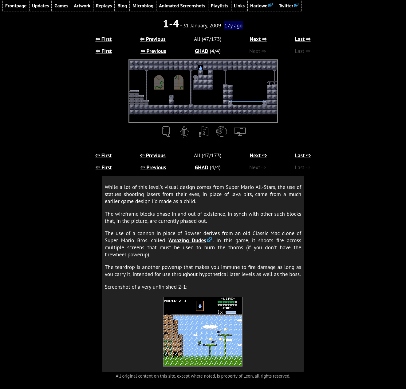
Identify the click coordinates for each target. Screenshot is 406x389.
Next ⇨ (258, 38)
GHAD (201, 50)
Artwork (82, 5)
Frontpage (15, 5)
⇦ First (103, 38)
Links (239, 5)
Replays (104, 5)
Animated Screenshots (182, 5)
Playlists (219, 5)
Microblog (142, 5)
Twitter (286, 5)
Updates (40, 5)
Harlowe (258, 5)
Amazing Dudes (187, 240)
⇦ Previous (152, 38)
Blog (122, 5)
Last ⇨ (303, 38)
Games (61, 5)
